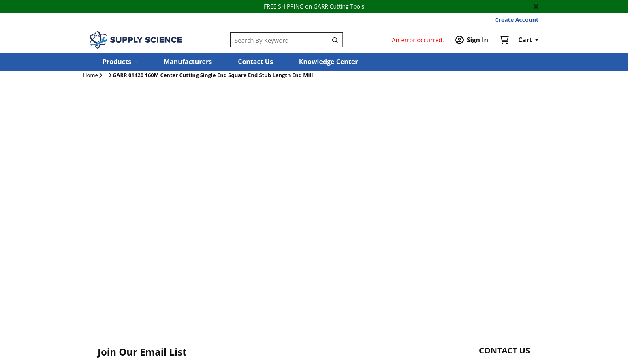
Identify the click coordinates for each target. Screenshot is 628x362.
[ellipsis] (105, 76)
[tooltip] (105, 76)
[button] (120, 62)
